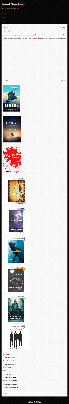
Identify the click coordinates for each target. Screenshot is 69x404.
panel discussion (33, 38)
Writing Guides (7, 367)
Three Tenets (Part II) (9, 361)
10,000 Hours (7, 371)
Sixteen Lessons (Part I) (10, 377)
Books (4, 21)
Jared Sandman (13, 4)
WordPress (48, 399)
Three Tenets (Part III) (9, 364)
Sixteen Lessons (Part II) (10, 380)
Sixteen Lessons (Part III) (10, 384)
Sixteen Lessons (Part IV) (10, 387)
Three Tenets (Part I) (9, 357)
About (4, 17)
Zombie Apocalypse (39, 399)
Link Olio (5, 27)
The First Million (7, 374)
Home (4, 14)
